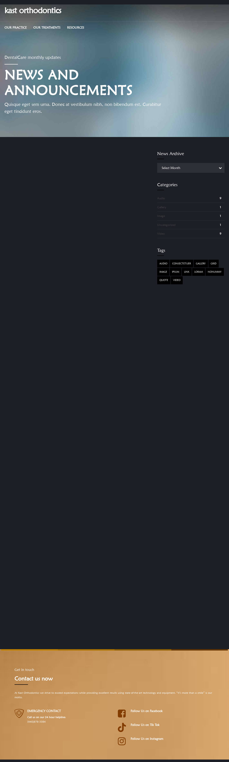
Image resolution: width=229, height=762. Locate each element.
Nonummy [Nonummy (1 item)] (215, 271)
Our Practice (15, 27)
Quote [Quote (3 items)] (163, 280)
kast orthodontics (32, 10)
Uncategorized (166, 225)
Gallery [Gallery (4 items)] (201, 263)
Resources (75, 27)
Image (161, 216)
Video (161, 233)
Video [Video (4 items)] (176, 280)
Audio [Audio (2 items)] (163, 263)
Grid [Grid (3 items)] (213, 263)
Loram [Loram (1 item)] (198, 271)
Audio (161, 198)
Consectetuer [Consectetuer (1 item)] (181, 263)
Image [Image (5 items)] (163, 271)
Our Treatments (46, 27)
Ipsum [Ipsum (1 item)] (175, 271)
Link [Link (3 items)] (186, 271)
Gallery (161, 207)
